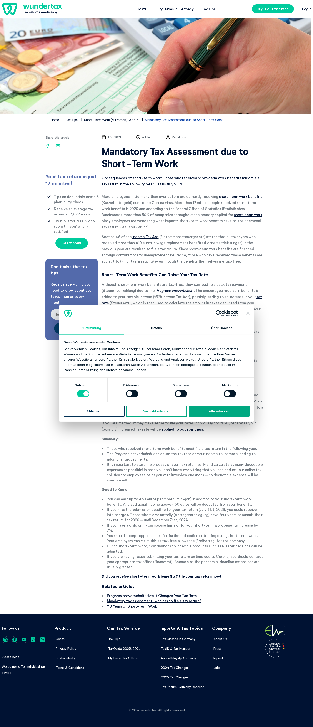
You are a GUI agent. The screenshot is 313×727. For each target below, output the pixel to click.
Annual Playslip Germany (178, 658)
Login (306, 9)
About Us (220, 639)
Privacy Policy (66, 648)
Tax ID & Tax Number (175, 648)
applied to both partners (182, 429)
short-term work (248, 214)
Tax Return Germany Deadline (182, 687)
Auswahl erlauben (156, 411)
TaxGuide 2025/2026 (124, 648)
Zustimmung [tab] (91, 328)
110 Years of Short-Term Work (132, 606)
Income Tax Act (145, 236)
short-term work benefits (240, 196)
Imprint (218, 658)
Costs (141, 9)
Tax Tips (209, 9)
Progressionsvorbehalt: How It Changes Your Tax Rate (152, 595)
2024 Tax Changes (175, 668)
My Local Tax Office (123, 658)
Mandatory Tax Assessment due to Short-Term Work (184, 120)
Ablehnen (94, 411)
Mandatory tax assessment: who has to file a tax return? (154, 601)
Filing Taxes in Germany (174, 9)
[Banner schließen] (248, 313)
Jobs (216, 668)
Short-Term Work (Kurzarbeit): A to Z (111, 120)
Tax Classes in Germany (178, 639)
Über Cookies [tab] (221, 328)
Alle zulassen (219, 411)
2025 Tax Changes (174, 677)
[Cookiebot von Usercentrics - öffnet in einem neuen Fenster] (219, 313)
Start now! (71, 243)
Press (217, 648)
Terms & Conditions (70, 668)
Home (55, 120)
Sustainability (65, 658)
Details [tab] (156, 328)
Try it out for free (273, 9)
